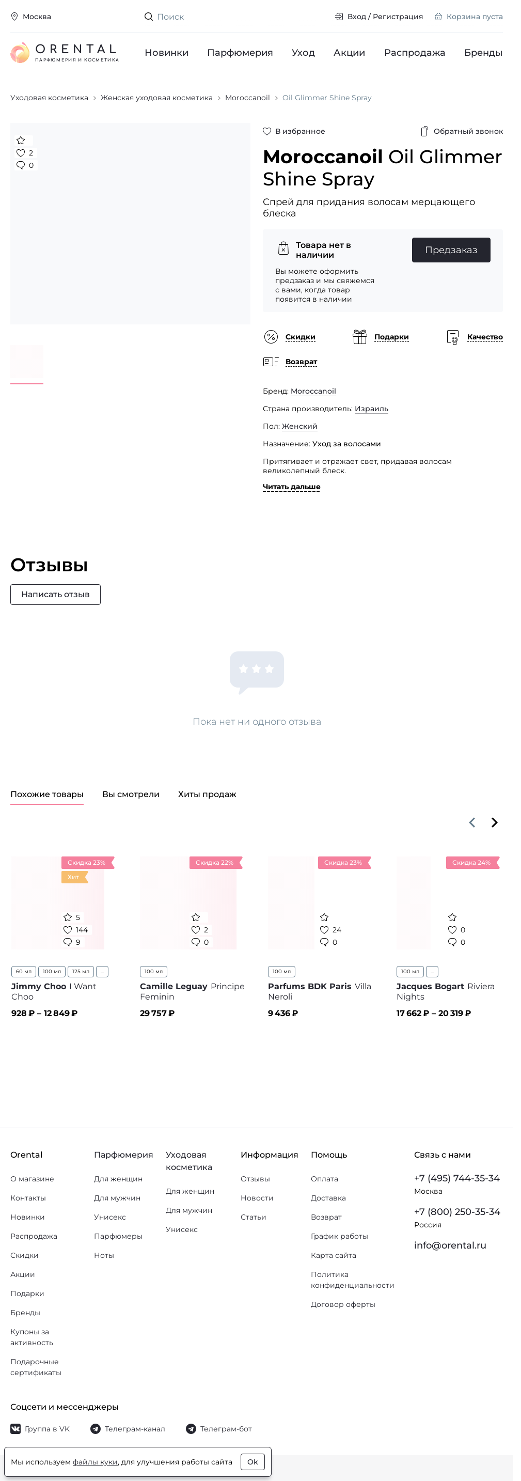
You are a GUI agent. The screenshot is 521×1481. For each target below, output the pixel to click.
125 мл (80, 971)
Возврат (326, 1217)
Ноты (104, 1255)
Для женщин (118, 1178)
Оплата (324, 1178)
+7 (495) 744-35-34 (457, 1178)
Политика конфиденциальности (352, 1280)
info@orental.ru (450, 1245)
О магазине (32, 1178)
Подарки (27, 1293)
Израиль (371, 408)
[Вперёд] (494, 822)
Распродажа (415, 52)
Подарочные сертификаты (35, 1367)
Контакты (28, 1198)
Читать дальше (292, 486)
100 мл (52, 971)
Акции (350, 52)
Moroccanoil (313, 391)
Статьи (253, 1217)
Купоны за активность (31, 1337)
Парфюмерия (240, 52)
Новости (257, 1198)
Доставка (328, 1198)
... (102, 971)
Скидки (24, 1255)
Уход (303, 52)
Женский (300, 426)
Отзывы (255, 1178)
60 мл (23, 971)
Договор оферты (343, 1304)
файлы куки (95, 1462)
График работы (339, 1236)
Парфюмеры (118, 1236)
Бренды (483, 52)
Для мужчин (117, 1198)
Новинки (166, 52)
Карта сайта (333, 1255)
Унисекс (110, 1217)
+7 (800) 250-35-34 (457, 1212)
